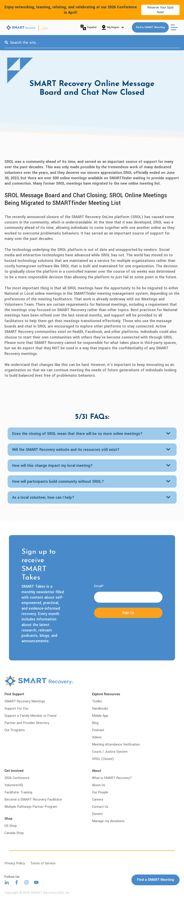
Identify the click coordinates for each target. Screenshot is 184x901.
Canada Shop (14, 833)
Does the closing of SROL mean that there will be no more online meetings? (77, 433)
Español (88, 27)
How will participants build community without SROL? (58, 481)
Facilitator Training (18, 792)
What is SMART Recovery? (112, 778)
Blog (95, 723)
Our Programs (14, 730)
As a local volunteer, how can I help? (43, 497)
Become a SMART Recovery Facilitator (33, 799)
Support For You (16, 708)
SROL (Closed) (103, 759)
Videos (97, 737)
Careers (97, 799)
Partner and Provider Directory (26, 723)
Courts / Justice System (110, 751)
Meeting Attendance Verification (116, 744)
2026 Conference (17, 778)
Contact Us (100, 806)
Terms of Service (43, 863)
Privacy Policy (14, 863)
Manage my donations (108, 821)
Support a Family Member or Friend (30, 715)
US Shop (10, 826)
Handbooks (100, 708)
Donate (97, 814)
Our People (100, 792)
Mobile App (100, 715)
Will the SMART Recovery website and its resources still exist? (66, 449)
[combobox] (92, 42)
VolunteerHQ (13, 785)
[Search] (6, 42)
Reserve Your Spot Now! (160, 10)
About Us (98, 785)
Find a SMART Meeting (150, 27)
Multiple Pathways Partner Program (30, 806)
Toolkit (97, 701)
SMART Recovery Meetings (24, 701)
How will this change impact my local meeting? (52, 465)
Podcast (98, 730)
